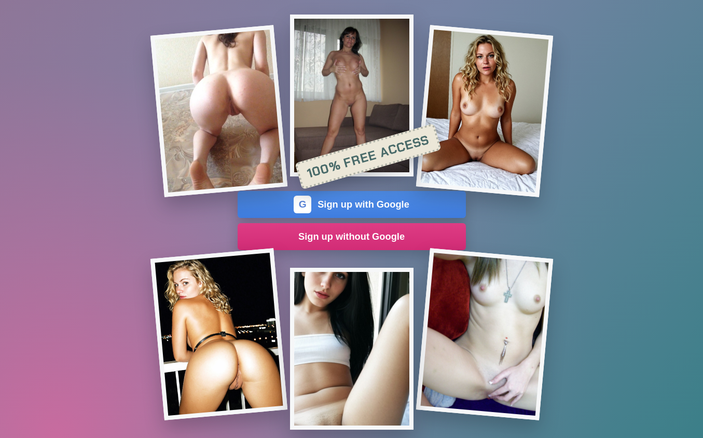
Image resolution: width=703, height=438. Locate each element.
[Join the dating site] (218, 111)
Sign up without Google (351, 236)
